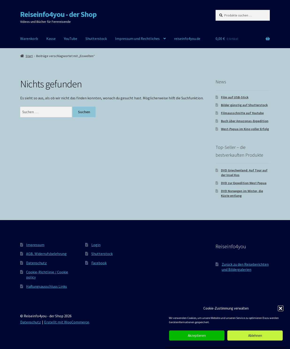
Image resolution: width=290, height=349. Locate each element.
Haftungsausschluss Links (46, 286)
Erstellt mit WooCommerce (66, 322)
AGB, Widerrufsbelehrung (46, 253)
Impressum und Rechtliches (137, 38)
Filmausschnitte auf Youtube (242, 113)
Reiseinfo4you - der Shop (58, 14)
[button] (280, 308)
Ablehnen (255, 335)
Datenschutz (36, 262)
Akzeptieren (197, 335)
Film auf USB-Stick (234, 97)
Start (29, 56)
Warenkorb (29, 38)
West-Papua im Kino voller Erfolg (245, 129)
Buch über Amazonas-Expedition (244, 121)
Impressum (35, 244)
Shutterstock (96, 38)
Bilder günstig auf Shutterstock (244, 105)
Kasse (51, 38)
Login (96, 244)
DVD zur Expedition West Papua (244, 183)
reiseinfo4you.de (187, 38)
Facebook (99, 262)
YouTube (70, 38)
